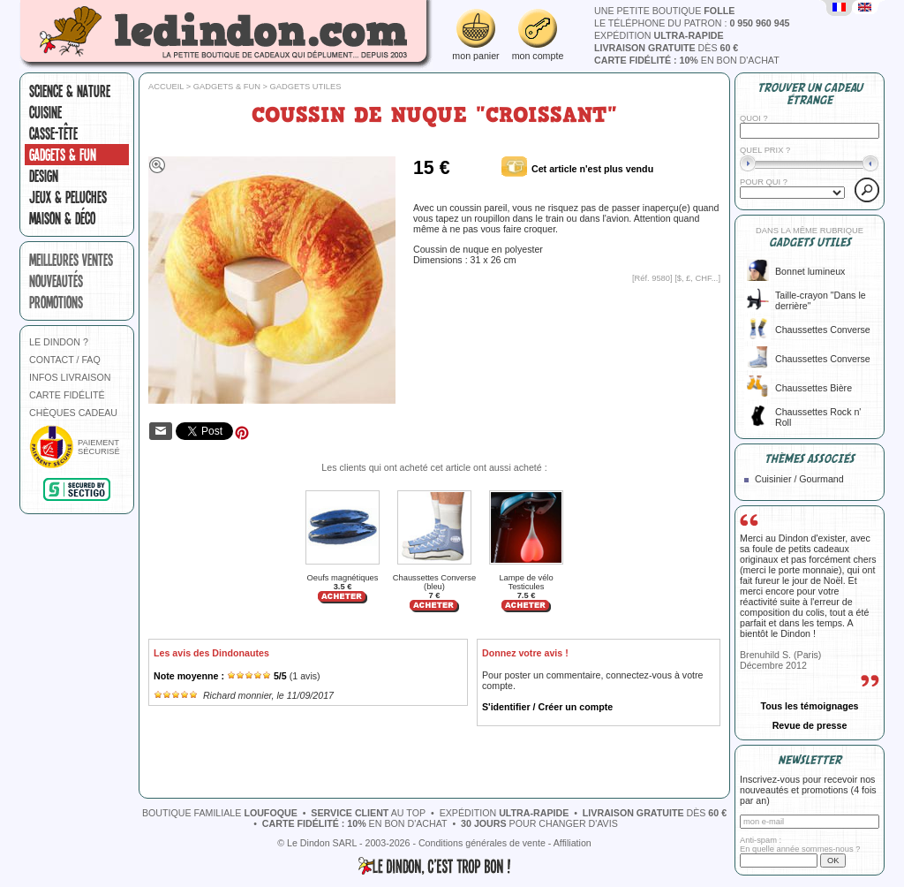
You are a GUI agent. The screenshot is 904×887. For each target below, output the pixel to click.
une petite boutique (664, 10)
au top (368, 812)
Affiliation (572, 843)
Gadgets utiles (306, 86)
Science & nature (69, 91)
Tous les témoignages (809, 706)
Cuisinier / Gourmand (799, 479)
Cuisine (45, 112)
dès (666, 47)
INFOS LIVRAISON (69, 377)
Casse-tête (53, 133)
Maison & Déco (62, 218)
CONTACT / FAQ (65, 359)
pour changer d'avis (539, 823)
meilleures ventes (71, 259)
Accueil (166, 86)
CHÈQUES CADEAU (73, 412)
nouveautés (56, 281)
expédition (659, 35)
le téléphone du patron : (692, 23)
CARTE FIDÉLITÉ (67, 395)
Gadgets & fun (62, 154)
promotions (56, 302)
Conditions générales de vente (482, 843)
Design (43, 175)
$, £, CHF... (698, 278)
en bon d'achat (687, 60)
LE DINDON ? (58, 342)
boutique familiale (220, 812)
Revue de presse (810, 725)
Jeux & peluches (68, 197)
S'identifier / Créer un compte (547, 706)
